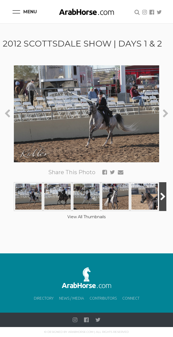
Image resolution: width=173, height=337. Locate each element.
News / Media (71, 298)
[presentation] (7, 113)
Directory (44, 298)
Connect (130, 298)
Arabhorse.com (80, 332)
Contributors (103, 298)
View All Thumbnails (86, 216)
